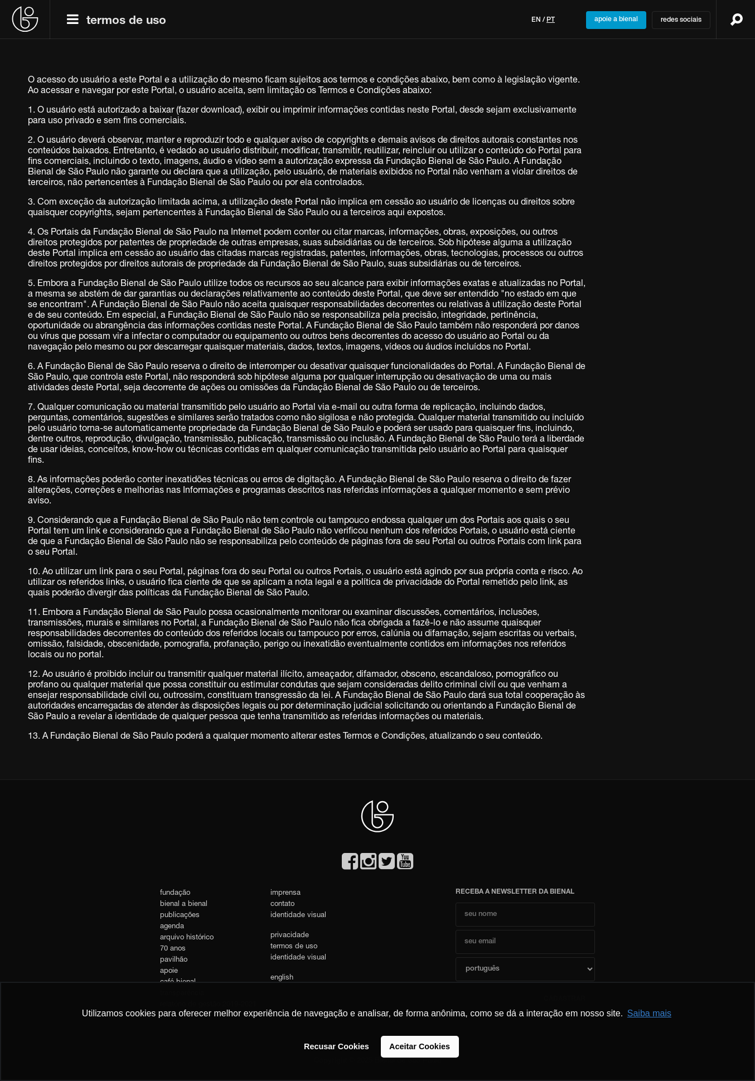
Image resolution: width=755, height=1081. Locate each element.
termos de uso (126, 21)
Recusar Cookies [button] (336, 1046)
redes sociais (681, 20)
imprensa (285, 893)
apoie (169, 971)
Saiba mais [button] (649, 1013)
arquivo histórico (187, 938)
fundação (175, 893)
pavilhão (173, 960)
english (281, 978)
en (536, 20)
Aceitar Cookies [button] (419, 1046)
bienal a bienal (183, 904)
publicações (180, 915)
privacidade (289, 935)
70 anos (173, 949)
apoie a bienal (616, 19)
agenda (172, 926)
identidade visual (298, 915)
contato (282, 904)
